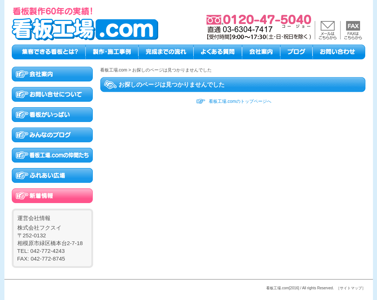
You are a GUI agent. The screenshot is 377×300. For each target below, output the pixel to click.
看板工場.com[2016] (282, 288)
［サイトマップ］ (351, 288)
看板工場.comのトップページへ (240, 101)
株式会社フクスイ (39, 227)
